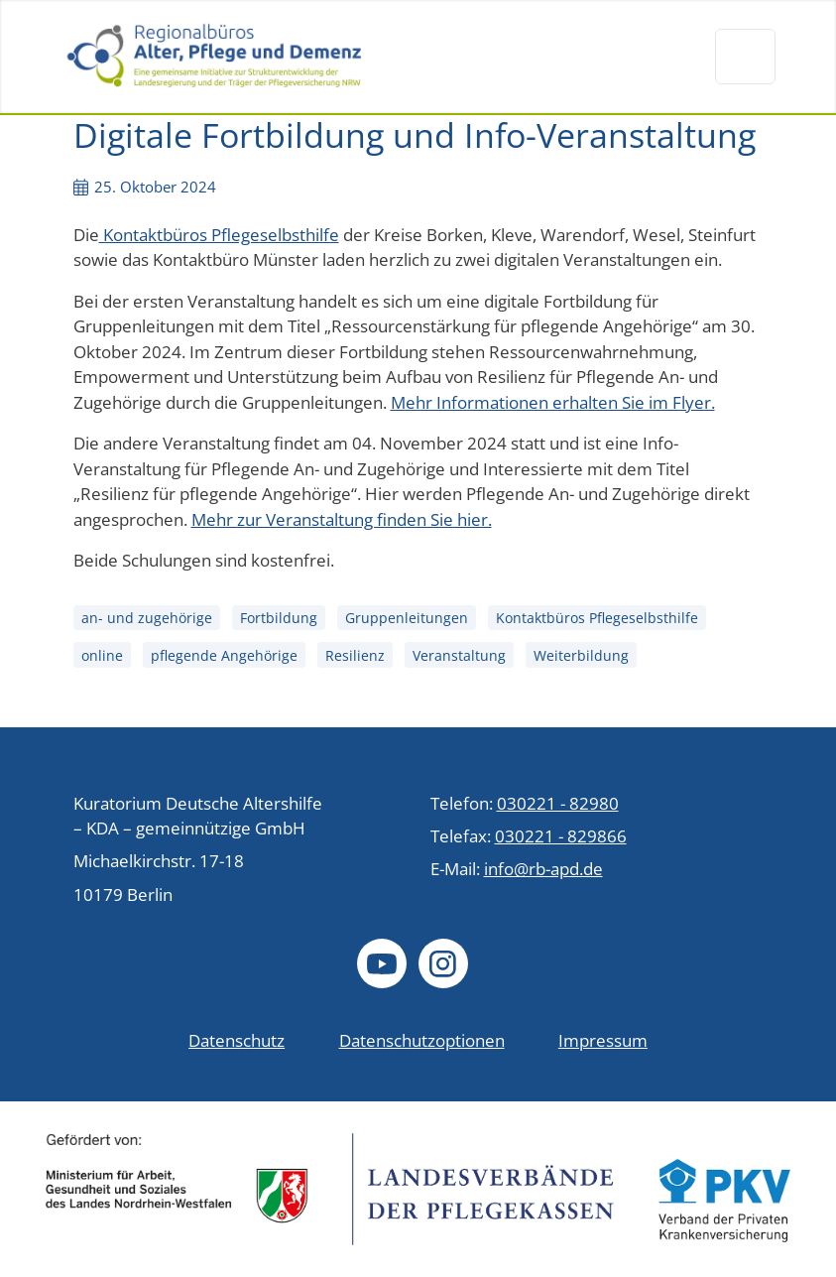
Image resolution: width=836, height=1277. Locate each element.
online (102, 655)
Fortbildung (278, 618)
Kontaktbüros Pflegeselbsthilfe (219, 234)
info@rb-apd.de (543, 868)
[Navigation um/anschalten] (745, 56)
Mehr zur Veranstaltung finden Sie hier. (341, 519)
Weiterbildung (581, 655)
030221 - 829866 (561, 836)
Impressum (603, 1040)
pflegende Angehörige (224, 655)
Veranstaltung (459, 655)
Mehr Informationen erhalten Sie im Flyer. (553, 402)
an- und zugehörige (146, 618)
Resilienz (355, 655)
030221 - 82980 (558, 803)
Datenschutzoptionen (422, 1040)
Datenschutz (236, 1040)
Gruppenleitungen (406, 618)
